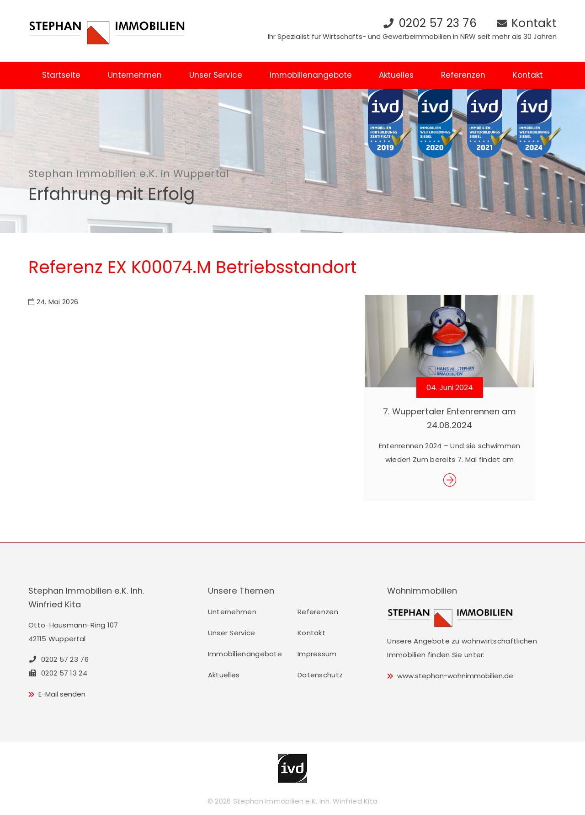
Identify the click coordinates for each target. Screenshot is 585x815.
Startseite (61, 75)
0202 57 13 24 (57, 673)
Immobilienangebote (311, 75)
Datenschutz (320, 675)
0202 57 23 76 (438, 23)
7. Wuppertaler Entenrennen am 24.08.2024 (449, 418)
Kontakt (534, 23)
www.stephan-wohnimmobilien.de (455, 676)
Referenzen (463, 75)
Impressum (317, 654)
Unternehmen (135, 75)
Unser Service (215, 75)
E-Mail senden (61, 694)
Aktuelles (396, 75)
